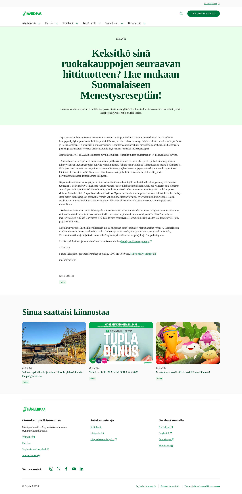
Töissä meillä (89, 23)
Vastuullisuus (111, 23)
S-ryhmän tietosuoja (146, 486)
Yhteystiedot (28, 437)
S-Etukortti (68, 23)
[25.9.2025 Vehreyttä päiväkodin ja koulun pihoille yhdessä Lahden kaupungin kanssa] (54, 353)
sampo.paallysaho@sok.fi (143, 253)
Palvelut (49, 23)
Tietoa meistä (134, 23)
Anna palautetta (31, 455)
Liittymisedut (97, 433)
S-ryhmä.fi (165, 433)
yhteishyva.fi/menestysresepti (136, 241)
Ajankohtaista (29, 23)
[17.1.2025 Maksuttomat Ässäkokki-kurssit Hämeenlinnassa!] (188, 351)
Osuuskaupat (166, 439)
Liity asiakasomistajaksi (203, 13)
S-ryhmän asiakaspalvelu (36, 449)
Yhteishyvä (166, 427)
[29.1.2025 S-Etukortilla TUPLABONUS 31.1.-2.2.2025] (121, 351)
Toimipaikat (166, 445)
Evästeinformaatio (170, 486)
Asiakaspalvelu (212, 3)
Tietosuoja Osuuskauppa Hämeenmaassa (202, 486)
